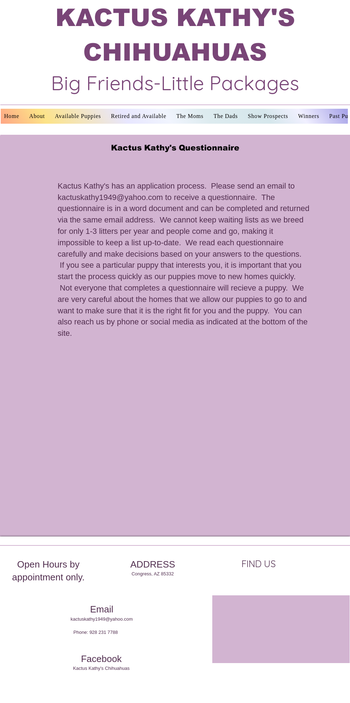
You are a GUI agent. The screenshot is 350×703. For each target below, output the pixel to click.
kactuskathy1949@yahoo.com (110, 197)
